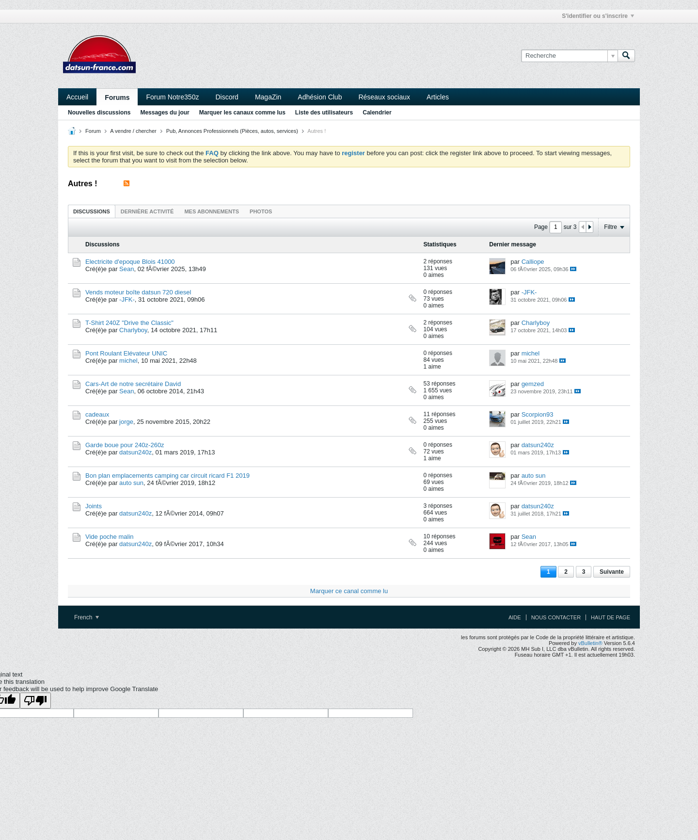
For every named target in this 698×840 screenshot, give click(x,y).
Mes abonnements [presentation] (211, 211)
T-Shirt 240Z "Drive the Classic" (129, 322)
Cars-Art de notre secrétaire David (133, 384)
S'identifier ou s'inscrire (598, 16)
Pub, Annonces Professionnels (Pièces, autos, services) (232, 131)
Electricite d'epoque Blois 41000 (130, 261)
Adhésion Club (320, 97)
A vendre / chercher (133, 131)
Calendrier (377, 112)
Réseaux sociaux (384, 97)
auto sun (131, 482)
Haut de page (610, 617)
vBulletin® (590, 643)
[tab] (91, 211)
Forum (93, 131)
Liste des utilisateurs (324, 112)
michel (128, 360)
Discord (226, 97)
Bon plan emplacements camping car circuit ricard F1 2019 (167, 475)
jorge (126, 421)
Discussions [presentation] (91, 211)
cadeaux (97, 414)
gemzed (533, 384)
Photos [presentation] (261, 211)
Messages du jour (164, 112)
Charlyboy (133, 330)
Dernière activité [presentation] (147, 211)
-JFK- (127, 299)
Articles (438, 97)
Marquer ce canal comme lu (349, 591)
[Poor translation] (35, 701)
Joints (93, 506)
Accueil (77, 97)
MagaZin (268, 97)
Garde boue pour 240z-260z (124, 445)
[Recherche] (569, 55)
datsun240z (135, 452)
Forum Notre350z (172, 97)
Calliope (533, 261)
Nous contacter (556, 617)
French (86, 617)
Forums (117, 97)
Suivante (612, 571)
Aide (514, 617)
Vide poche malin (109, 536)
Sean (126, 269)
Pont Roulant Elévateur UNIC (126, 353)
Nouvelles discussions (99, 112)
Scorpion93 (538, 414)
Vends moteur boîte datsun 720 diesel (138, 292)
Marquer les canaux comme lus (242, 112)
